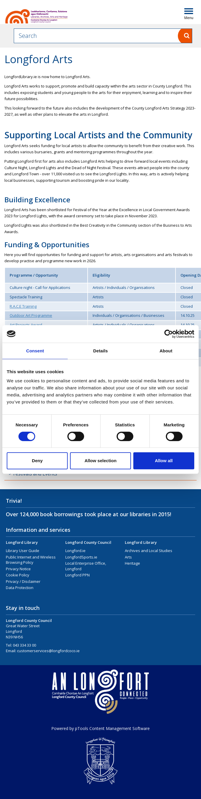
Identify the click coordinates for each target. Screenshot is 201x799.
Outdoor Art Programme (31, 315)
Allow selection (100, 460)
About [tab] (165, 350)
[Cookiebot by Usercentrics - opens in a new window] (168, 333)
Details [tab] (100, 350)
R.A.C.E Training (23, 306)
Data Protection (19, 587)
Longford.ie (75, 550)
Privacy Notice (18, 568)
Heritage (132, 563)
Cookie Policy (17, 575)
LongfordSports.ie (81, 557)
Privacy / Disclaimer (23, 581)
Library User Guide (22, 550)
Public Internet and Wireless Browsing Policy (31, 559)
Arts (128, 557)
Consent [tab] (35, 350)
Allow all (164, 460)
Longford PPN (77, 575)
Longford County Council (88, 542)
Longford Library (22, 542)
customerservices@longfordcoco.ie (48, 650)
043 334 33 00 (24, 645)
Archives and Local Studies (148, 550)
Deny (37, 460)
